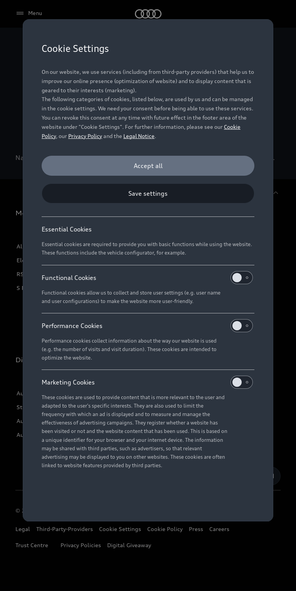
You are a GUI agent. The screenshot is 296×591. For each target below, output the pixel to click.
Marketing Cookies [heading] (147, 382)
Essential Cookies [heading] (67, 229)
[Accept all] (148, 166)
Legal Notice (139, 136)
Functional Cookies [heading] (147, 277)
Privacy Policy (85, 136)
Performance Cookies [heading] (147, 326)
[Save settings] (148, 193)
